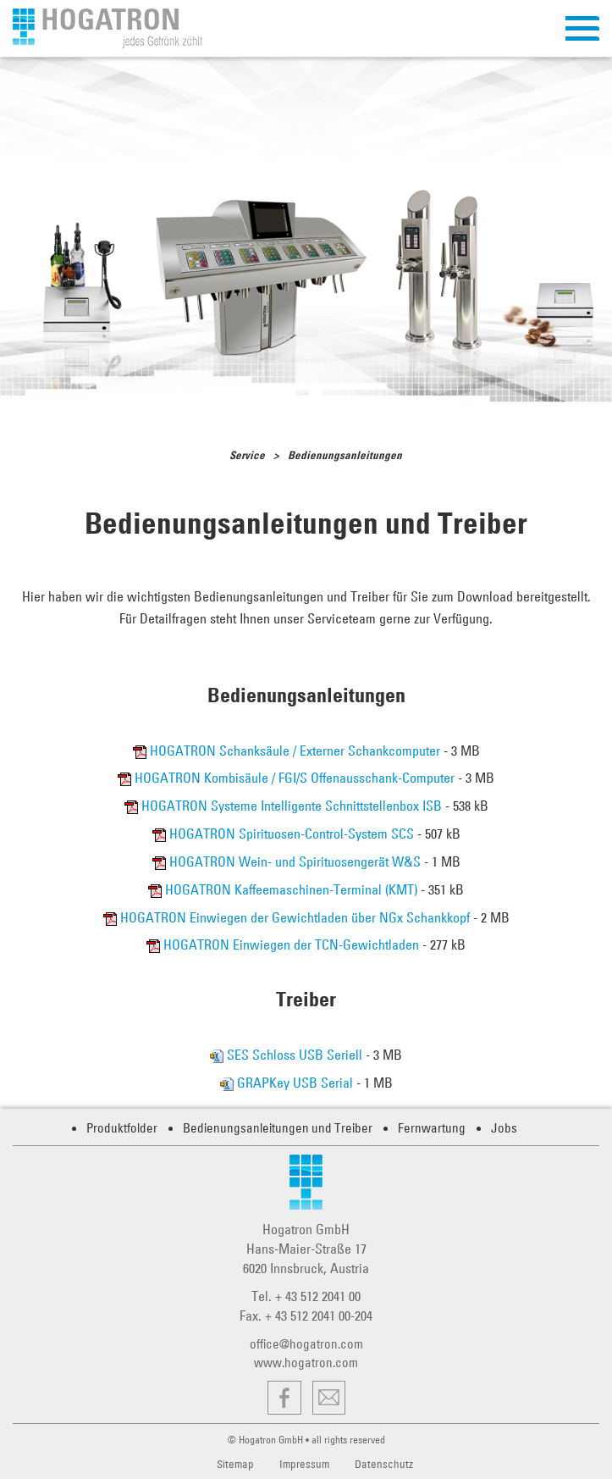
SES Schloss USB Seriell (288, 1054)
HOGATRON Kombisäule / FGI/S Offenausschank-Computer (288, 777)
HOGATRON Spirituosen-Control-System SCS (284, 833)
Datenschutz (384, 1464)
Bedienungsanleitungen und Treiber (277, 1128)
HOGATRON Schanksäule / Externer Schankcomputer (288, 750)
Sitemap (235, 1464)
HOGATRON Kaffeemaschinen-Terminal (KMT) (284, 889)
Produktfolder (121, 1128)
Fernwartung (432, 1128)
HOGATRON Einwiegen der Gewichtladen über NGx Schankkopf (288, 917)
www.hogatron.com (306, 1362)
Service (247, 455)
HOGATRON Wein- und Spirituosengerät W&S (288, 861)
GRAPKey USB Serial (288, 1082)
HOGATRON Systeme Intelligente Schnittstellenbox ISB (284, 805)
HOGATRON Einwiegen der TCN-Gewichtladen (284, 944)
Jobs (504, 1128)
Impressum (304, 1464)
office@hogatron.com (306, 1344)
